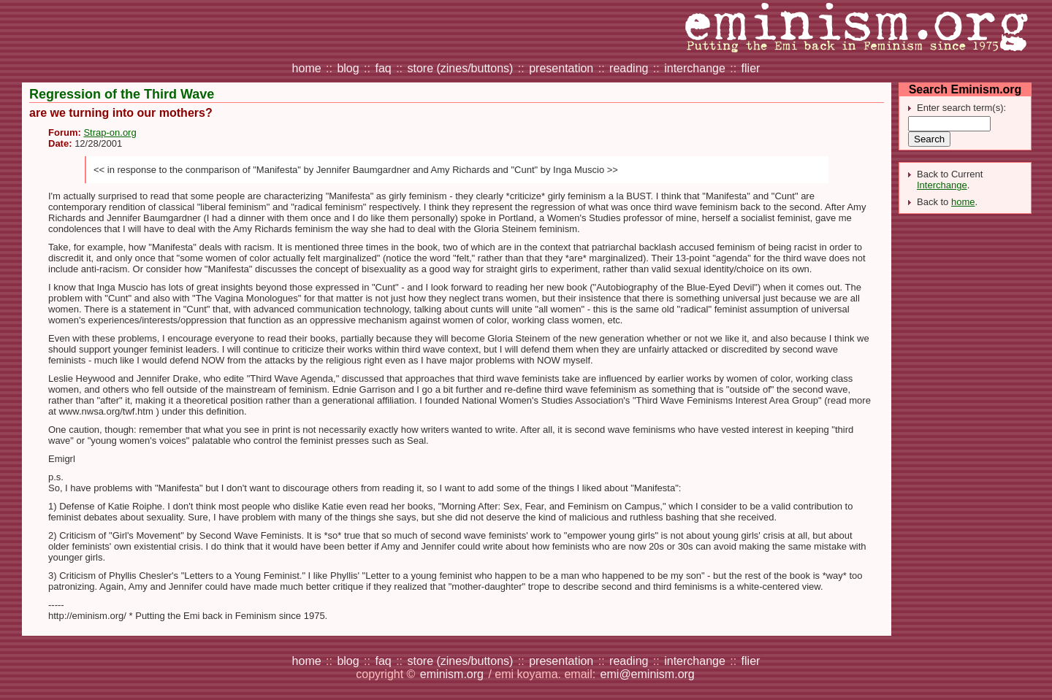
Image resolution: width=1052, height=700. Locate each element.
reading (628, 68)
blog (348, 68)
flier (751, 68)
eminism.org (452, 674)
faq (383, 68)
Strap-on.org (109, 132)
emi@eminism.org (648, 674)
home (306, 68)
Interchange (942, 185)
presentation (561, 68)
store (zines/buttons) (460, 68)
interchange (694, 68)
